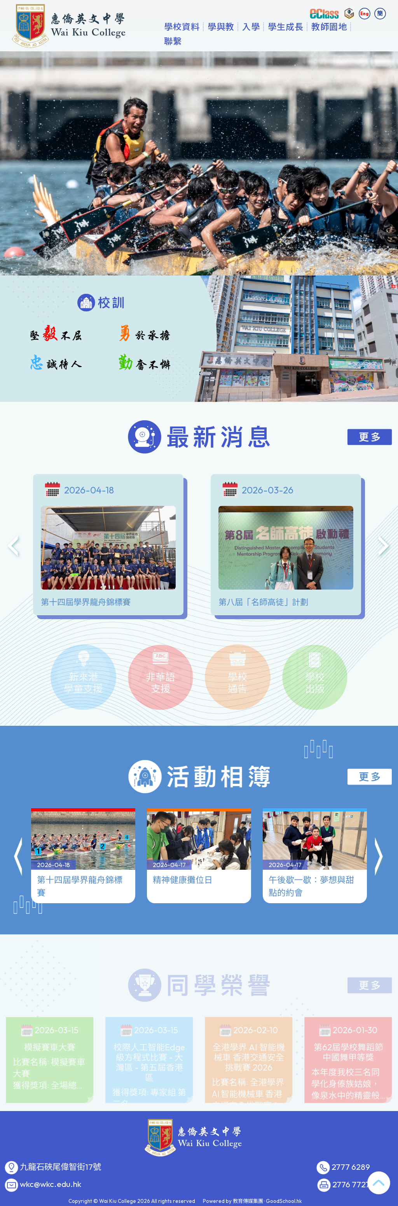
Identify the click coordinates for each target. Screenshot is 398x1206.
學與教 (245, 41)
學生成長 (310, 41)
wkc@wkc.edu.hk (50, 1184)
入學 (276, 41)
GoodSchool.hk (284, 1201)
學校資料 (206, 41)
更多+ (349, 41)
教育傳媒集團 (248, 1201)
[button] (19, 848)
